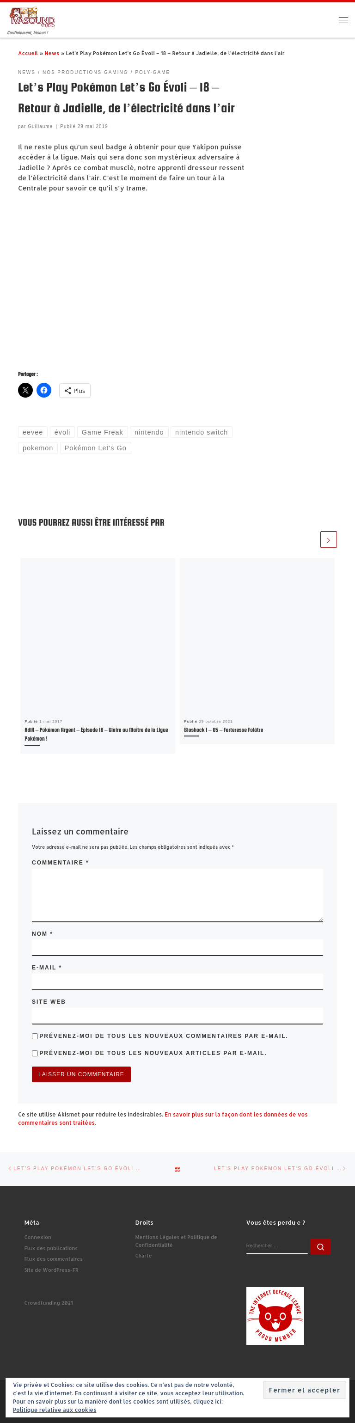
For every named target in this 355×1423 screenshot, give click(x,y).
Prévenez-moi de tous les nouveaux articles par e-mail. (153, 1053)
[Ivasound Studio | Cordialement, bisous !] (32, 16)
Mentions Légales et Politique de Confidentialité (176, 1241)
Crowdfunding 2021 (48, 1303)
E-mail (47, 967)
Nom (42, 934)
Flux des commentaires (53, 1259)
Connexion (37, 1237)
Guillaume (40, 126)
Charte (143, 1255)
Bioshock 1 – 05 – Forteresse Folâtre (223, 730)
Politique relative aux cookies (54, 1409)
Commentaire (60, 862)
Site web (49, 1002)
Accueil (28, 52)
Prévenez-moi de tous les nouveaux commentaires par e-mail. (163, 1036)
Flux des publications (51, 1248)
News (51, 52)
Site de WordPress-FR (51, 1270)
